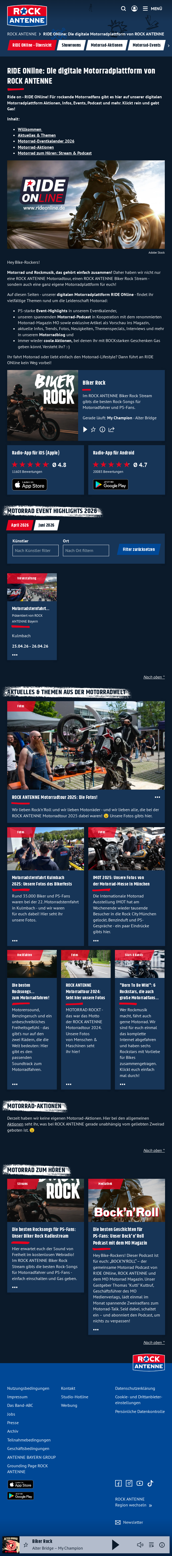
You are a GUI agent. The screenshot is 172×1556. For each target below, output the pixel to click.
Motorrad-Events (147, 45)
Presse (13, 1422)
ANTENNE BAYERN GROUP (31, 1457)
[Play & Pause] (85, 429)
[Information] (102, 429)
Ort (66, 540)
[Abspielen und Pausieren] (116, 1544)
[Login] (134, 9)
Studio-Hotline (74, 1396)
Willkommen (30, 129)
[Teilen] (111, 429)
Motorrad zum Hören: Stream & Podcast (55, 153)
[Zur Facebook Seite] (118, 1483)
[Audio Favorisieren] (26, 1545)
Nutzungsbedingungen (28, 1388)
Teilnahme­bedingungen (29, 1440)
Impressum (17, 1396)
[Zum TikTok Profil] (150, 1483)
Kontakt (68, 1388)
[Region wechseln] (133, 1502)
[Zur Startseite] (149, 1372)
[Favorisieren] (93, 429)
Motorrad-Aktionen (107, 45)
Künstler (21, 540)
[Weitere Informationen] (162, 1545)
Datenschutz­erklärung (135, 1388)
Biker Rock (94, 383)
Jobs (11, 1414)
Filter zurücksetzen (139, 549)
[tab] (20, 525)
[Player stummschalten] (140, 1544)
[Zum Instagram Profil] (129, 1483)
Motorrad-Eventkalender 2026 (46, 141)
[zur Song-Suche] (151, 1544)
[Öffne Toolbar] (15, 655)
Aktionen (15, 1124)
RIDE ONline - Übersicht (32, 45)
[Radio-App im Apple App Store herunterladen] (45, 484)
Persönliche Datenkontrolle (140, 1411)
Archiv (12, 1431)
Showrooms (71, 45)
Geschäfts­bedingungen (28, 1448)
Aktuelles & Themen (37, 135)
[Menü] (152, 8)
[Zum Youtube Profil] (139, 1483)
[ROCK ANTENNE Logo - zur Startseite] (27, 16)
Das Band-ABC (20, 1405)
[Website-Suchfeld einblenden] (123, 9)
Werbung (69, 1405)
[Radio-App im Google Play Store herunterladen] (126, 484)
